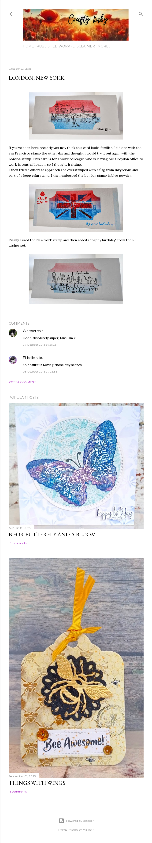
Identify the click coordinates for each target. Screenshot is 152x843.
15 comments (17, 543)
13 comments (18, 791)
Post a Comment (22, 382)
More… (104, 46)
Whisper (29, 331)
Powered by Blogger (76, 821)
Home (28, 46)
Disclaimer (84, 46)
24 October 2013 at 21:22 (39, 344)
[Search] (141, 13)
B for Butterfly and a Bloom (52, 534)
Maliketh (88, 829)
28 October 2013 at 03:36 (40, 371)
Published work (53, 46)
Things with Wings (37, 782)
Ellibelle (29, 358)
